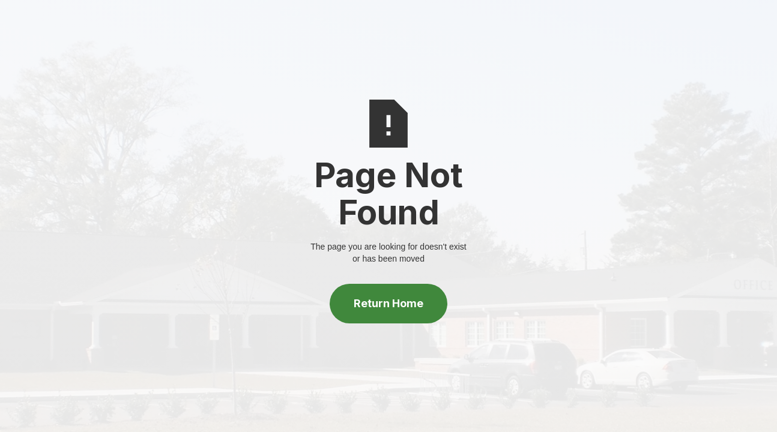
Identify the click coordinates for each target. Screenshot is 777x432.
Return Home (388, 303)
